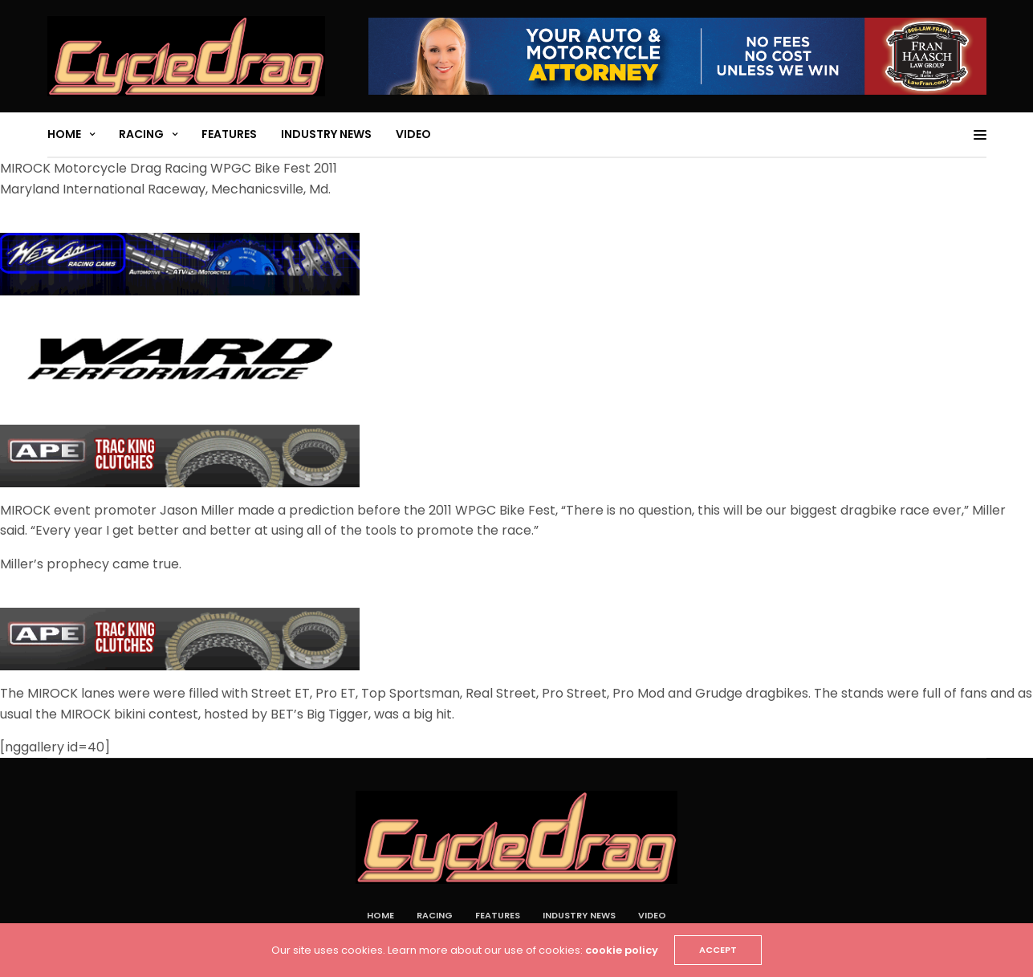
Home (64, 134)
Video (413, 134)
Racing (141, 134)
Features (229, 134)
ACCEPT (718, 949)
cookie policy (621, 950)
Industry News (326, 134)
